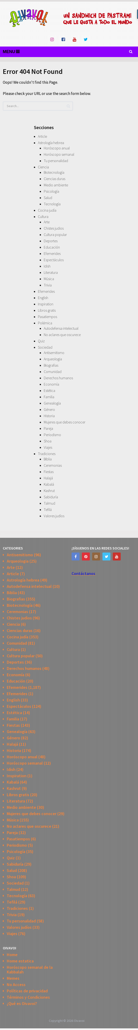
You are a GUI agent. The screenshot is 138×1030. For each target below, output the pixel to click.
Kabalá (49, 484)
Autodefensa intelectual (61, 328)
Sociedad (45, 347)
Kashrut (49, 490)
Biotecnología (54, 172)
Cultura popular (55, 234)
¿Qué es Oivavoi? (22, 1003)
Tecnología (52, 204)
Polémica (45, 323)
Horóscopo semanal (59, 154)
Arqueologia (53, 359)
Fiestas (49, 471)
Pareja (48, 428)
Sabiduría (51, 497)
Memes (13, 978)
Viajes (48, 447)
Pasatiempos (47, 316)
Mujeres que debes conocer (64, 422)
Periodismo (52, 434)
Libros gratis (47, 310)
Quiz (41, 341)
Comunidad (53, 371)
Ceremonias (53, 465)
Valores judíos (54, 515)
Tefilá (48, 509)
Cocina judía (47, 210)
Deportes (51, 241)
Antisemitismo (54, 352)
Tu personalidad (56, 160)
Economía (51, 384)
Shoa (47, 441)
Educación (52, 247)
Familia (49, 396)
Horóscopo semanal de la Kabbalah (30, 970)
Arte (47, 222)
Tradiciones (46, 453)
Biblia (48, 459)
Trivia (48, 285)
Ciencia (43, 167)
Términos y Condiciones (28, 997)
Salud (48, 197)
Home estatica (20, 961)
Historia (49, 415)
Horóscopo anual (57, 148)
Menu (9, 51)
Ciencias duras (54, 178)
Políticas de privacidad (27, 991)
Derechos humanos (58, 378)
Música (49, 278)
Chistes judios (54, 228)
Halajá (48, 478)
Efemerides (52, 253)
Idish (47, 266)
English (43, 297)
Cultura (43, 216)
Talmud (49, 503)
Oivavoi (79, 1021)
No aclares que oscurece (62, 334)
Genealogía (52, 403)
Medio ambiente (56, 185)
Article (42, 136)
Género (49, 409)
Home (12, 954)
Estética (49, 390)
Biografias (51, 365)
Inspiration (45, 304)
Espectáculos (54, 259)
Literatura (51, 272)
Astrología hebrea (51, 142)
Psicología (51, 191)
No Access (16, 984)
